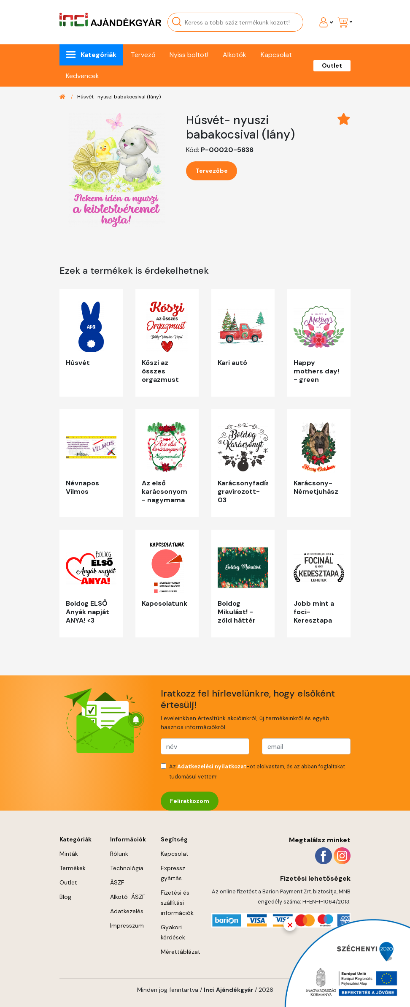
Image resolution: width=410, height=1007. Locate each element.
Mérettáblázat (180, 951)
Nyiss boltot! (189, 54)
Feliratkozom (189, 801)
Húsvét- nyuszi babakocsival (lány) (119, 96)
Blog (65, 897)
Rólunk (119, 853)
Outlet (332, 65)
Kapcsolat (276, 54)
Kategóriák (98, 54)
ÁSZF (117, 882)
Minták (68, 853)
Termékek (72, 868)
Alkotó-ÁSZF (127, 897)
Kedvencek (82, 75)
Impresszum (127, 925)
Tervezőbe (211, 170)
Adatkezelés (126, 911)
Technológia (126, 868)
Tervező (143, 54)
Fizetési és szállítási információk (177, 903)
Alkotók (234, 54)
